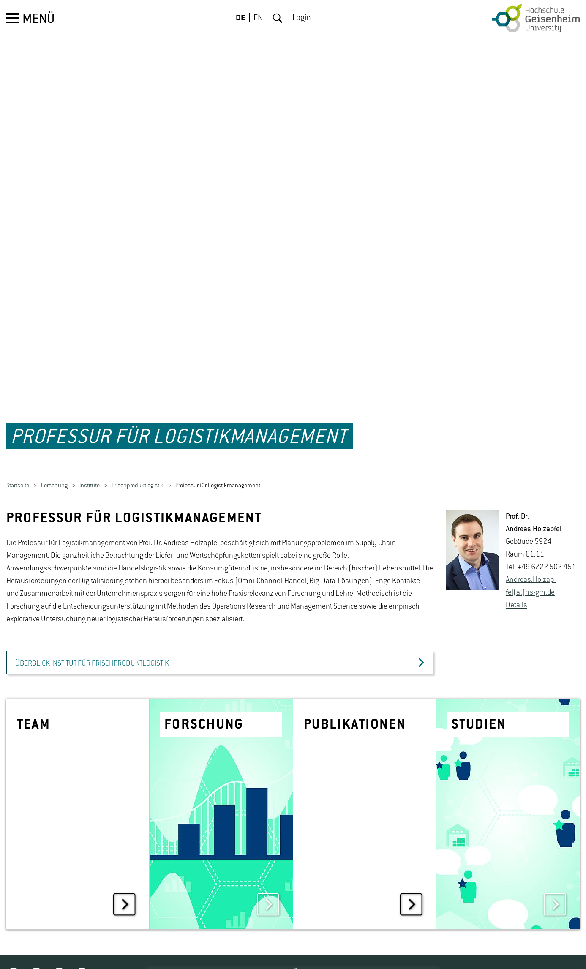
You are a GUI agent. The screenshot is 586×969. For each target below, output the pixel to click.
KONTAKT (509, 952)
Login (301, 18)
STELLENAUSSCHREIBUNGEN (161, 952)
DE (240, 18)
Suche (277, 18)
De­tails (516, 583)
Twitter (13, 953)
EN (258, 18)
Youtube (82, 953)
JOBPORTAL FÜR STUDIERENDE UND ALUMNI (330, 952)
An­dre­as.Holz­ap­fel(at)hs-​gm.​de (531, 564)
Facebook (36, 953)
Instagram (59, 953)
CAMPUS (456, 952)
